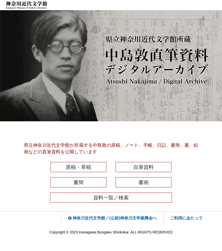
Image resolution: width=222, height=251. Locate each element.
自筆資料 (143, 167)
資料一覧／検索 (111, 197)
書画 (143, 182)
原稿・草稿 (78, 167)
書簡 (78, 182)
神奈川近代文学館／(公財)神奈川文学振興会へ (112, 218)
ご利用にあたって (186, 218)
